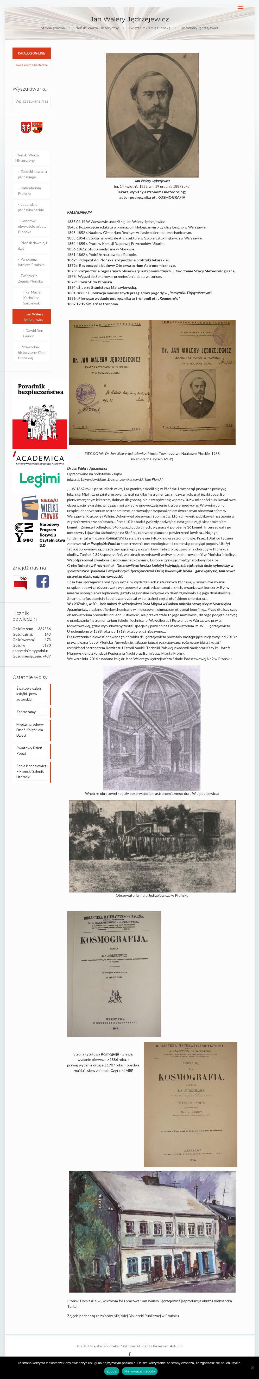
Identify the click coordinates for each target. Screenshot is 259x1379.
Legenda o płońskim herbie (31, 207)
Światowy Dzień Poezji (29, 750)
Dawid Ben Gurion (33, 333)
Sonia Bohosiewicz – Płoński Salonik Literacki (31, 771)
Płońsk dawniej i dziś (32, 245)
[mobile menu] (240, 6)
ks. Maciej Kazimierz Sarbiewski (32, 297)
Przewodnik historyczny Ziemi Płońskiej (32, 352)
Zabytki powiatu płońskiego (32, 174)
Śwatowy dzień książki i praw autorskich (28, 693)
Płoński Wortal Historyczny (96, 28)
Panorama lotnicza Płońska (31, 262)
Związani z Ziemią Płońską (149, 28)
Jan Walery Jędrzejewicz (33, 317)
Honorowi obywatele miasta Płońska (32, 226)
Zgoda (112, 1371)
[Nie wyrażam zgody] (252, 1367)
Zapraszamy (26, 711)
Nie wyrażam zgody (139, 1371)
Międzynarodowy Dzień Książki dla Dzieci (30, 729)
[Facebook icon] (129, 1354)
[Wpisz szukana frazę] (31, 101)
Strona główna (53, 28)
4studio (176, 1346)
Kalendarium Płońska (29, 191)
